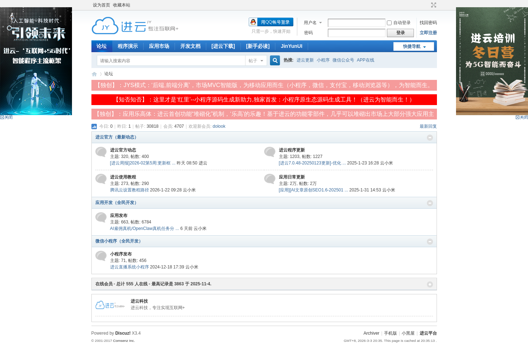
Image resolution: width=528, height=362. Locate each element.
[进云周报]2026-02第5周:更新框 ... (143, 163)
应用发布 (118, 215)
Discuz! (123, 333)
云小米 (386, 163)
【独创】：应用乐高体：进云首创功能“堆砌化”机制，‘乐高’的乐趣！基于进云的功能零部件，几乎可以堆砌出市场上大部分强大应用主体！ (264, 115)
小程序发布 (121, 254)
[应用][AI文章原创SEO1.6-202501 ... (313, 190)
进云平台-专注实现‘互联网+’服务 (94, 74)
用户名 (310, 22)
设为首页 (101, 5)
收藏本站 (121, 5)
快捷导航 (411, 46)
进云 (203, 163)
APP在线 (365, 60)
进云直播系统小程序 (129, 267)
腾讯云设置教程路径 (129, 190)
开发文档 (190, 46)
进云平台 (428, 333)
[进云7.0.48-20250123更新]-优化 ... (312, 163)
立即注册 (428, 32)
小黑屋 (408, 333)
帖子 (253, 60)
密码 (308, 32)
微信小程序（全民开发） (119, 241)
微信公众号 (343, 60)
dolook (219, 126)
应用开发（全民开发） (117, 202)
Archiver (371, 333)
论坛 (101, 46)
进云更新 (305, 60)
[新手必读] (258, 46)
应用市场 (159, 46)
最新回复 (428, 126)
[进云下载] (223, 46)
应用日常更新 (292, 177)
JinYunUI (291, 46)
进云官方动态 (123, 150)
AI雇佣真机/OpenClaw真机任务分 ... (144, 228)
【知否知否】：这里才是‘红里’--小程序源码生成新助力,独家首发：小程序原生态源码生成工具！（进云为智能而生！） (264, 99)
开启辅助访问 (427, 5)
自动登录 (399, 22)
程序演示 (128, 46)
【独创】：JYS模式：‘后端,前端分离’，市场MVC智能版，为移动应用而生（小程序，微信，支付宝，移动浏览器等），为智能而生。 (264, 85)
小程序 (323, 60)
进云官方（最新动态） (117, 137)
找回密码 (428, 22)
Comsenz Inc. (124, 341)
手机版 (390, 333)
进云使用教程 (123, 177)
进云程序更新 (292, 150)
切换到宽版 (433, 5)
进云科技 (139, 301)
